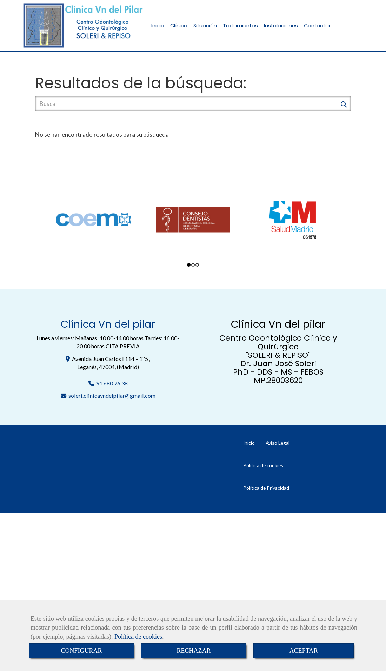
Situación (205, 25)
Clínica (178, 25)
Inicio (157, 25)
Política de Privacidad (266, 488)
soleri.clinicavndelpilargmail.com (111, 395)
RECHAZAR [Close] (194, 650)
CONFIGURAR (81, 650)
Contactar (317, 25)
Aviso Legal (278, 443)
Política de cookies (138, 636)
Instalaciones (281, 25)
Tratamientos (240, 25)
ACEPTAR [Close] (304, 650)
